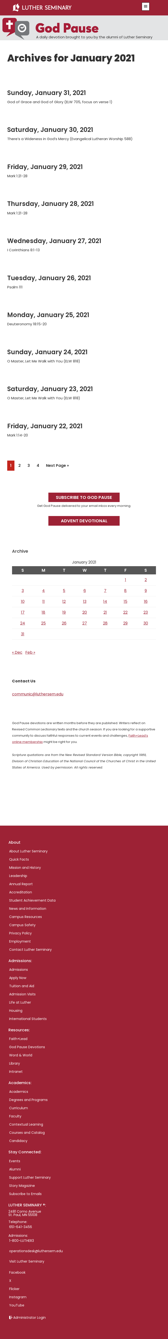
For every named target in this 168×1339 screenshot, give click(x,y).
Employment (20, 941)
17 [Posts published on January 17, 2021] (23, 612)
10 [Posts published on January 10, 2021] (23, 601)
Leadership (18, 875)
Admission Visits (22, 994)
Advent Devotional (84, 521)
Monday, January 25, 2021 (48, 315)
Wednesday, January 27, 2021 (54, 241)
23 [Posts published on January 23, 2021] (145, 612)
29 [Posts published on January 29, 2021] (125, 623)
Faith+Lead (18, 1038)
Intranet (16, 1071)
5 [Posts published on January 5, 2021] (64, 590)
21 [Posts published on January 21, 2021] (105, 612)
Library (14, 1063)
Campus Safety (22, 925)
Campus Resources (25, 916)
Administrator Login (29, 1317)
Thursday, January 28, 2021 (50, 203)
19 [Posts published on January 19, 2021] (64, 612)
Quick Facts (19, 859)
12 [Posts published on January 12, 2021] (64, 601)
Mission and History (25, 867)
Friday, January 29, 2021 (45, 167)
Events (14, 1161)
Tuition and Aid (21, 986)
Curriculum (18, 1108)
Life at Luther (20, 1002)
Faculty (15, 1116)
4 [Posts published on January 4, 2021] (43, 590)
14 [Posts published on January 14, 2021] (105, 601)
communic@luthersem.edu (37, 694)
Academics (18, 1091)
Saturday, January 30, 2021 (50, 129)
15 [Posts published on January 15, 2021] (125, 601)
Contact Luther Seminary (30, 949)
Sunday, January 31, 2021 (46, 92)
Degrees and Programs (28, 1099)
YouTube (16, 1305)
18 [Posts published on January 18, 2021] (43, 612)
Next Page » (57, 466)
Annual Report (21, 884)
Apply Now (17, 977)
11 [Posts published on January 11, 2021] (43, 601)
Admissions (18, 969)
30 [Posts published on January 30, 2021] (145, 623)
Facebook (17, 1272)
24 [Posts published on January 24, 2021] (22, 623)
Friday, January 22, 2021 (45, 426)
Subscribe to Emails (25, 1193)
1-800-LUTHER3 (21, 1240)
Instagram (17, 1297)
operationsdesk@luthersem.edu (36, 1251)
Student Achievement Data (32, 900)
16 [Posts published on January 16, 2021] (146, 601)
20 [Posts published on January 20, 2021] (84, 612)
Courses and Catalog (27, 1132)
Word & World (20, 1055)
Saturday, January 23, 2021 (50, 389)
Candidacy (18, 1140)
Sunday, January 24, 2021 (47, 352)
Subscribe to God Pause (84, 497)
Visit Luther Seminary (26, 1261)
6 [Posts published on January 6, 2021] (85, 590)
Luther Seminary (71, 7)
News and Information (27, 908)
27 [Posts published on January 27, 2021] (84, 623)
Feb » (30, 652)
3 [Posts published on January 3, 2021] (23, 590)
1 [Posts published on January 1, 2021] (125, 580)
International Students (28, 1018)
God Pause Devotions (27, 1047)
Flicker (14, 1288)
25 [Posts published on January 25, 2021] (43, 623)
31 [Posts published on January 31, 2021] (22, 634)
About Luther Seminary (28, 851)
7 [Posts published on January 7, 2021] (105, 590)
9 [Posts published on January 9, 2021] (146, 590)
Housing (15, 1010)
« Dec (17, 652)
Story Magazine (22, 1185)
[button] (145, 6)
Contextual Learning (26, 1124)
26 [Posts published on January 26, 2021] (64, 623)
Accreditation (20, 892)
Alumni (15, 1169)
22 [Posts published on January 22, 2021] (125, 612)
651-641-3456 (20, 1226)
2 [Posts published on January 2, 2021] (146, 580)
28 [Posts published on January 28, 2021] (105, 623)
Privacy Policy (20, 933)
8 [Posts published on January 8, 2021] (125, 590)
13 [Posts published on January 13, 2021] (84, 601)
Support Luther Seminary (30, 1177)
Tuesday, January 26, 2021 (49, 278)
